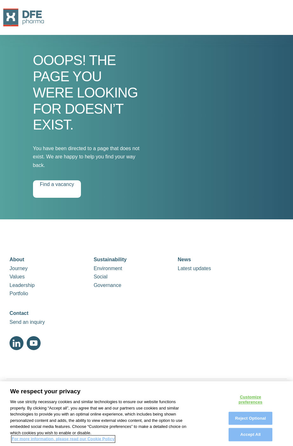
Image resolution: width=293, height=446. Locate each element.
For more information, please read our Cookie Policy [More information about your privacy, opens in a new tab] (63, 441)
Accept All (250, 437)
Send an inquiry (27, 322)
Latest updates (194, 268)
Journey (19, 268)
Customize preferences (251, 402)
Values (17, 276)
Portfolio (19, 293)
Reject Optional (250, 420)
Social (101, 276)
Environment (108, 268)
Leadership (22, 285)
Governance (107, 285)
